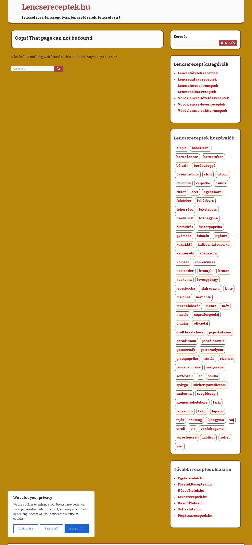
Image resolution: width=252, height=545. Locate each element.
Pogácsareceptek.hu (195, 516)
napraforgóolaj (206, 315)
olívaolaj (201, 323)
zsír (179, 446)
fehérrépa (185, 209)
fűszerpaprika (210, 227)
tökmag (195, 420)
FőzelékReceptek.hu (195, 484)
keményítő (185, 253)
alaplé (181, 148)
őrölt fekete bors (190, 332)
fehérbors (205, 201)
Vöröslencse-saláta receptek (202, 111)
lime (229, 288)
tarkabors (184, 411)
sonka (213, 376)
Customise (25, 528)
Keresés (180, 37)
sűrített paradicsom (209, 385)
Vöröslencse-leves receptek (201, 104)
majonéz (183, 297)
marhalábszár (188, 306)
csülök (221, 183)
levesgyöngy (207, 280)
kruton (224, 271)
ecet (194, 192)
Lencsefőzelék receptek (198, 73)
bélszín (182, 166)
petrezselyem (212, 350)
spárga (182, 385)
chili (208, 174)
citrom (223, 174)
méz (225, 306)
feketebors (208, 209)
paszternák (185, 350)
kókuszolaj (208, 253)
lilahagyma (210, 288)
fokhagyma (208, 218)
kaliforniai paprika (214, 244)
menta (211, 306)
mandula (203, 297)
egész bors (212, 192)
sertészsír (184, 376)
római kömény (188, 367)
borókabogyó (205, 166)
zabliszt (208, 437)
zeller (225, 437)
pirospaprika (187, 359)
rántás (208, 359)
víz (193, 429)
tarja (217, 402)
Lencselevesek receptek (198, 86)
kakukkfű (184, 244)
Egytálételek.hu (191, 478)
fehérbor (184, 201)
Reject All (51, 528)
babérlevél (201, 148)
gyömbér (183, 236)
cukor (181, 192)
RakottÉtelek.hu (191, 503)
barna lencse (187, 157)
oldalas (182, 323)
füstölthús (184, 227)
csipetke (203, 183)
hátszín (203, 236)
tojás (180, 420)
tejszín (217, 411)
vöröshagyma (212, 429)
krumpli (206, 271)
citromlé (183, 183)
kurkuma (184, 280)
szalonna (184, 393)
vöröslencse (186, 437)
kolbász (182, 262)
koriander (185, 271)
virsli (180, 429)
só (200, 376)
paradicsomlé (213, 341)
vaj (231, 420)
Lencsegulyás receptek (197, 79)
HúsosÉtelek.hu (191, 491)
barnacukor (213, 157)
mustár (182, 315)
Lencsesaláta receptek (197, 92)
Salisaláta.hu (189, 509)
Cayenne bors (187, 174)
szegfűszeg (206, 393)
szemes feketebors (192, 402)
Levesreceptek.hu (193, 497)
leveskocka (185, 288)
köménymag (205, 262)
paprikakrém (220, 332)
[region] (51, 514)
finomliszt (185, 218)
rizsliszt (226, 359)
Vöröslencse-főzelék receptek (203, 98)
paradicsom (186, 341)
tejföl (202, 411)
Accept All (76, 528)
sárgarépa (214, 367)
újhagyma (216, 420)
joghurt (221, 236)
